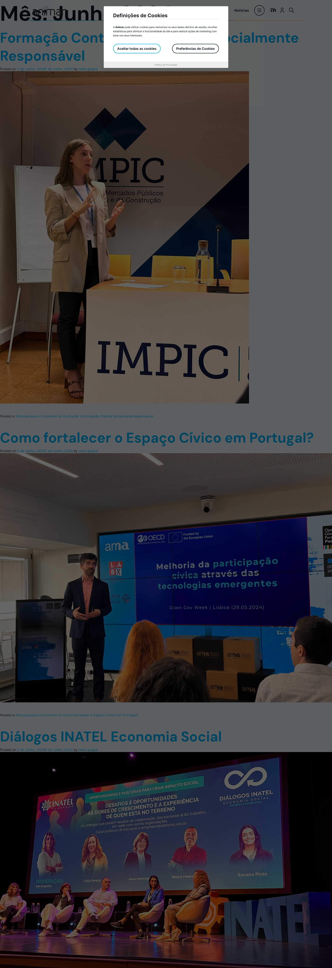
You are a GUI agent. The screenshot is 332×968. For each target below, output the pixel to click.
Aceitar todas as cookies (136, 49)
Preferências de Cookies (195, 49)
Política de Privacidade (166, 65)
